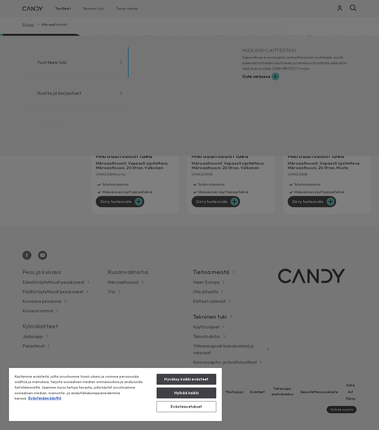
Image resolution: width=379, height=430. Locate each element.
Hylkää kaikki (186, 393)
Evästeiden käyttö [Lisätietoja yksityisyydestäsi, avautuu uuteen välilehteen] (44, 398)
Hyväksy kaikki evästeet (186, 379)
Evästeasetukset (186, 406)
